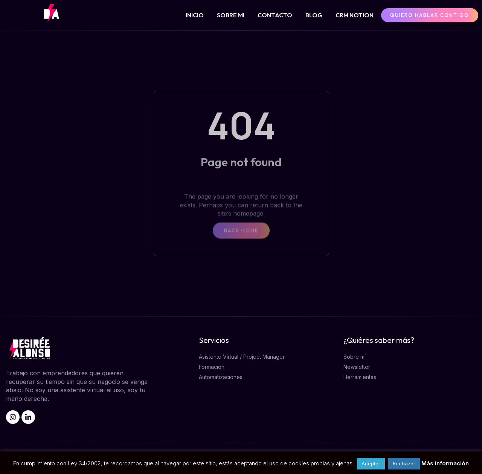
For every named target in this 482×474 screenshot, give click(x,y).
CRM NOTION (355, 15)
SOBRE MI (230, 15)
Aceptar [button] (371, 463)
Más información (445, 463)
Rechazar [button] (404, 463)
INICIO (195, 15)
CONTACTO (275, 15)
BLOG (313, 15)
